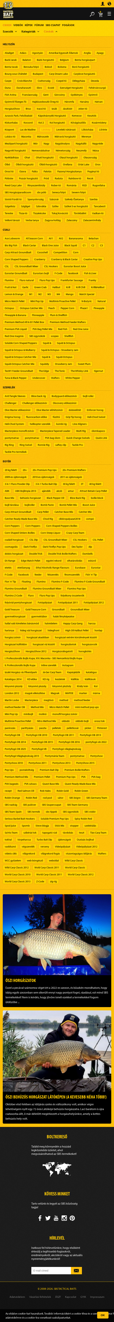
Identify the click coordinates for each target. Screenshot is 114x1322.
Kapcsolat (70, 1297)
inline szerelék (48, 665)
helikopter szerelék (40, 424)
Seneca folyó (59, 192)
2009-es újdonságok (16, 477)
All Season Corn (34, 238)
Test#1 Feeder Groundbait (19, 371)
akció (59, 491)
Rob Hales (45, 790)
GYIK (83, 1297)
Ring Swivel (26, 444)
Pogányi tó (93, 171)
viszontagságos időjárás (79, 853)
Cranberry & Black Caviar (64, 259)
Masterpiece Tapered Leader (55, 431)
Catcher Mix (85, 511)
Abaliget (9, 53)
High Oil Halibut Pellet (77, 630)
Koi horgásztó (57, 122)
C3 (101, 245)
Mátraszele (43, 136)
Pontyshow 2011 (38, 762)
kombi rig (61, 424)
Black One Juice (50, 245)
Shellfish (68, 336)
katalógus (91, 672)
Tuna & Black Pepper (16, 377)
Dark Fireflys (30, 546)
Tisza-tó (23, 213)
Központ (9, 129)
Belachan (94, 238)
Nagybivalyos (62, 143)
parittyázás (27, 728)
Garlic (25, 287)
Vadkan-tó (98, 213)
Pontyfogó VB (39, 749)
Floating (26, 581)
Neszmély (81, 150)
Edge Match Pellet (30, 560)
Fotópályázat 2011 (68, 602)
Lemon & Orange (14, 294)
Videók (18, 25)
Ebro (39, 87)
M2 (40, 294)
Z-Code (40, 881)
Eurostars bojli (41, 273)
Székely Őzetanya (74, 199)
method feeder (82, 700)
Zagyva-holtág (53, 220)
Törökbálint (80, 213)
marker (83, 693)
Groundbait (58, 609)
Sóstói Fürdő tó (13, 199)
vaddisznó (10, 846)
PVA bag (95, 776)
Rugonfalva (99, 185)
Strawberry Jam (63, 364)
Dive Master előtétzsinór (49, 410)
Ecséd (51, 87)
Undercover (38, 377)
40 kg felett (95, 484)
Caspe (8, 80)
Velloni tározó (12, 220)
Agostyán (37, 53)
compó (90, 518)
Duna (8, 87)
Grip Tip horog (73, 417)
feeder (38, 574)
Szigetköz (10, 206)
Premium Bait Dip (49, 769)
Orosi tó (9, 171)
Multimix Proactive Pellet (62, 301)
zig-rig (53, 881)
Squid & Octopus (66, 343)
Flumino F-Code (60, 581)
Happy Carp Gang (72, 623)
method (63, 700)
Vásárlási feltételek (40, 1297)
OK (103, 1315)
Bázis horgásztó (45, 59)
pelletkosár (73, 728)
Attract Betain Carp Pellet (93, 491)
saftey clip (60, 444)
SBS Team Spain (13, 811)
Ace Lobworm (12, 238)
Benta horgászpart (85, 59)
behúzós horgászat (30, 498)
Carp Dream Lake (58, 73)
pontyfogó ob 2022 (96, 742)
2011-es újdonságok (71, 477)
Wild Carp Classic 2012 (17, 867)
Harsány (84, 101)
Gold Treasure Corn (35, 609)
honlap (98, 630)
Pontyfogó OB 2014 (15, 742)
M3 (49, 294)
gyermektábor (39, 616)
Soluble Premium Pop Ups (55, 818)
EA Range (10, 560)
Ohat (27, 157)
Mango (69, 294)
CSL (7, 266)
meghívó (49, 700)
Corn (75, 252)
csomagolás (11, 546)
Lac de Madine (28, 129)
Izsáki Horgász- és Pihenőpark (21, 672)
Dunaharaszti (23, 87)
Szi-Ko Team (11, 832)
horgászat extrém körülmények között (76, 637)
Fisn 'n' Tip (10, 581)
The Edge (44, 371)
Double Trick (35, 553)
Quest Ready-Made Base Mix (80, 783)
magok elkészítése (35, 693)
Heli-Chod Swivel (96, 417)
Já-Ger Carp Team (52, 672)
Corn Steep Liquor (50, 532)
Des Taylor (77, 546)
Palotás (48, 171)
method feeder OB (15, 707)
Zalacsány (72, 220)
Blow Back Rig (77, 498)
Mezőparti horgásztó (16, 143)
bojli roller (88, 396)
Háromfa (69, 101)
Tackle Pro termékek (16, 451)
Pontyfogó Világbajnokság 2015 (22, 756)
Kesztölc (91, 115)
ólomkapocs (98, 431)
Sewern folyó (79, 192)
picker (88, 728)
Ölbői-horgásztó (48, 164)
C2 (92, 245)
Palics (35, 171)
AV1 (51, 238)
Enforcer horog (95, 410)
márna (96, 693)
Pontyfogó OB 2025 (15, 749)
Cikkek (7, 25)
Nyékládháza (12, 157)
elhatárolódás (74, 560)
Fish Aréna (10, 94)
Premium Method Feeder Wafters (68, 322)
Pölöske (9, 178)
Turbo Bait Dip (44, 839)
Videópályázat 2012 (86, 846)
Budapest (38, 73)
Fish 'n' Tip (91, 574)
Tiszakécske (39, 213)
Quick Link (101, 438)
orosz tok (99, 721)
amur (71, 491)
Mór (35, 143)
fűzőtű (56, 417)
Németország (63, 150)
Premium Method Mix (16, 776)
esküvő (92, 560)
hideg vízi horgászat (31, 630)
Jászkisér (67, 108)
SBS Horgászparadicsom (18, 192)
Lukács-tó (10, 136)
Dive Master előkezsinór (18, 410)
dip (90, 546)
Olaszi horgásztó (69, 157)
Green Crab (40, 287)
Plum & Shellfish (58, 315)
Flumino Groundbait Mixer (47, 588)
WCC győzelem (13, 860)
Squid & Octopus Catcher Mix (20, 357)
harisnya (9, 630)
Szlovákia (41, 206)
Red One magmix (14, 336)
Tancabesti (99, 206)
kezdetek (60, 679)
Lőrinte (103, 129)
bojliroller (30, 504)
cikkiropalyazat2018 (69, 518)
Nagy (46, 143)
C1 (84, 245)
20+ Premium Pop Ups (45, 470)
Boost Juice (89, 504)
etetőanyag (23, 567)
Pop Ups (9, 769)
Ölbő (7, 164)
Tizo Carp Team (98, 832)
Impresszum (97, 1297)
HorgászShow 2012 (36, 651)
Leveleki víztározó (66, 129)
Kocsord (28, 122)
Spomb (26, 825)
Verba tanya (32, 220)
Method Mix (37, 707)
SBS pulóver (29, 804)
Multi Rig (81, 431)
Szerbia (94, 199)
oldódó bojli (82, 721)
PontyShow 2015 (85, 762)
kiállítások (90, 679)
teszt (81, 832)
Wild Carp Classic (74, 860)
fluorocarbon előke (36, 417)
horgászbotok (68, 644)
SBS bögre (74, 797)
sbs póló (41, 192)
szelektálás (90, 825)
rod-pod (47, 797)
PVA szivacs (30, 783)
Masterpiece (31, 700)
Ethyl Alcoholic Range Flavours (52, 567)
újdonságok (64, 839)
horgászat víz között (44, 644)
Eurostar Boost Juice (75, 266)
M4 (58, 294)
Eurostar (96, 567)
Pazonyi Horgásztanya (69, 171)
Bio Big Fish (11, 245)
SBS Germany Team (96, 797)
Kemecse (77, 115)
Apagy (100, 53)
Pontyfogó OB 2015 (42, 742)
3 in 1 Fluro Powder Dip (17, 484)
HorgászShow (12, 108)
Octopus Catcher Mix (31, 308)
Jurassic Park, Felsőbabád (18, 115)
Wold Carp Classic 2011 (46, 867)
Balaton (27, 59)
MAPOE (69, 693)
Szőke (55, 206)
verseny (45, 846)
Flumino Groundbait (16, 588)
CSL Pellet (98, 539)
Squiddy (44, 364)
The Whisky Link (79, 371)
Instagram (67, 665)
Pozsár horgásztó (28, 178)
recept (8, 790)
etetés (8, 567)
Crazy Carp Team (75, 532)
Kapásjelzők (73, 672)
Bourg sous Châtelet (16, 73)
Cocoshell (42, 252)
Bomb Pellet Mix (68, 504)
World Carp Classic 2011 (49, 874)
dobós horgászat (14, 553)
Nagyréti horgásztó (15, 150)
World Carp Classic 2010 (17, 874)
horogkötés (85, 651)
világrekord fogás (50, 853)
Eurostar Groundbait (16, 273)
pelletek (56, 728)
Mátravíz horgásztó (65, 136)
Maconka (26, 136)
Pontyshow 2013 (61, 762)
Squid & (47, 343)
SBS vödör (90, 811)
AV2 (61, 238)
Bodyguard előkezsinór (64, 396)
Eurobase (80, 567)
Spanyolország (35, 199)
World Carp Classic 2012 (80, 874)
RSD (84, 185)
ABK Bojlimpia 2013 (25, 491)
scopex (54, 336)
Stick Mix (59, 825)
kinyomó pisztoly (61, 686)
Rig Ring (9, 444)
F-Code (58, 273)
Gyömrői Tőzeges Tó (15, 101)
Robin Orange (12, 797)
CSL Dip (34, 539)
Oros (97, 164)
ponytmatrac (32, 438)
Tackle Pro (77, 444)
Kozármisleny (99, 122)
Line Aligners (80, 424)
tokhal (8, 839)
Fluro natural (27, 280)
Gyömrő (93, 94)
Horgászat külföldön (16, 644)
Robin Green (81, 790)
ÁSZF (58, 1297)
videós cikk (11, 853)
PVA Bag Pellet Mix (42, 329)
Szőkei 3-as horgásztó (76, 206)
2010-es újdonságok (43, 477)
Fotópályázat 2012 (94, 602)
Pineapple (99, 308)
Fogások (68, 25)
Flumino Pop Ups (76, 588)
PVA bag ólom (52, 438)
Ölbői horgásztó (25, 164)
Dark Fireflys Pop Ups (54, 546)
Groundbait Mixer (80, 609)
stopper (74, 825)
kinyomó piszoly (14, 686)
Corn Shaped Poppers (16, 259)
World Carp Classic (75, 867)
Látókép (45, 129)
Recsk (90, 178)
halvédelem (51, 623)
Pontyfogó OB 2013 (90, 735)
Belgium (64, 59)
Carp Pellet (43, 511)
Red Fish (62, 329)
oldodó (66, 721)
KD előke (32, 679)
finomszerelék (72, 574)
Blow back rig (38, 396)
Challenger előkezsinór (34, 403)
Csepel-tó (61, 80)
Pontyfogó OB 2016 (69, 742)
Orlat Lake (83, 164)
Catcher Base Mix (64, 511)
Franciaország (29, 94)
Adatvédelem (17, 1297)
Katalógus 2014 (13, 679)
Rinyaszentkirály (36, 185)
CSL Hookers (51, 266)
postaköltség (27, 769)
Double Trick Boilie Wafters (62, 553)
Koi (96, 686)
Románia (71, 185)
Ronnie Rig (43, 444)
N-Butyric (87, 301)
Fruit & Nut (10, 287)
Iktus (28, 108)
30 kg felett (69, 484)
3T (82, 484)
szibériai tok (29, 832)
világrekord (29, 853)
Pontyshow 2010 (14, 762)
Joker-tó (82, 108)
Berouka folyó (31, 66)
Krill (68, 287)
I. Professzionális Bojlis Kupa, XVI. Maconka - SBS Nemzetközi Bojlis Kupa (43, 658)
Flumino (9, 280)
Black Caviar (29, 245)
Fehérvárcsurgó (97, 87)
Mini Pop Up (36, 301)
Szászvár (54, 199)
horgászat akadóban (38, 637)
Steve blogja (42, 825)
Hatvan (99, 101)
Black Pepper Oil (55, 498)
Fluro (31, 595)
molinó (43, 714)
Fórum (39, 25)
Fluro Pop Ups (47, 280)
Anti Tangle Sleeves (15, 396)
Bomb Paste (47, 504)
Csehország (44, 80)
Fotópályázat (45, 602)
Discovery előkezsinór (65, 403)
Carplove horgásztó (84, 73)
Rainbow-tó (75, 178)
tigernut (98, 371)
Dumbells (87, 553)
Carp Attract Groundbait (18, 252)
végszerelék (28, 846)
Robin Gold (63, 790)
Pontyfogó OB (12, 735)
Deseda (95, 80)
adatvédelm (12, 1317)
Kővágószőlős (78, 122)
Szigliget (25, 206)
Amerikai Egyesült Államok (63, 53)
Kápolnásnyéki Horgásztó (52, 115)
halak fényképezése (63, 616)
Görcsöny (59, 94)
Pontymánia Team (54, 756)
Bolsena (62, 66)
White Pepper (72, 377)
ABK (7, 491)
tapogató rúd (49, 832)
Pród (46, 178)
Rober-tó (56, 185)
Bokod (48, 66)
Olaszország (90, 157)
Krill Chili (80, 287)
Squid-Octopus (64, 357)
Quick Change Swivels (78, 438)
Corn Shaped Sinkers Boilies (20, 532)
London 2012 (12, 693)
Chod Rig (48, 518)
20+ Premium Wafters (74, 470)
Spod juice (10, 825)
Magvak (55, 693)
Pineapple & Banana (15, 315)
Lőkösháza (87, 129)
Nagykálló (81, 143)
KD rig (46, 679)
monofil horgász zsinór (64, 714)
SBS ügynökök (37, 336)
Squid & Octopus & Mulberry (20, 350)
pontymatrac (12, 438)
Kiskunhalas (11, 122)
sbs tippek (51, 811)
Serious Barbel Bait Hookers (20, 818)
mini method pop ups (87, 707)
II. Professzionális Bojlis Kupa (20, 665)
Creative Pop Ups (93, 259)
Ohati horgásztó (45, 157)
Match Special (86, 294)
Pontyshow (96, 756)
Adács (23, 53)
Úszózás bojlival (85, 839)
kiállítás (75, 679)
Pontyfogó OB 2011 (63, 735)
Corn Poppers (12, 525)
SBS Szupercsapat (51, 804)
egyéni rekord (53, 560)
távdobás (68, 832)
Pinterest (102, 728)
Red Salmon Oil (26, 790)
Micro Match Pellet (15, 301)
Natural (102, 301)
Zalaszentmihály (92, 220)
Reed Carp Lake (13, 185)
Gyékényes (77, 94)
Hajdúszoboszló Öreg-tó (45, 101)
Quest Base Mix (51, 783)
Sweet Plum (84, 364)
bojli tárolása (12, 504)
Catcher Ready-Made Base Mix (21, 518)
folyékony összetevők (72, 595)
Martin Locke (12, 700)
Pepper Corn (67, 308)
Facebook (23, 574)
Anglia (87, 53)
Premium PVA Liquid (16, 329)
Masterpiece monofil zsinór (19, 431)
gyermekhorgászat (15, 616)
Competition (60, 252)
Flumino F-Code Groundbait (90, 581)
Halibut (56, 287)
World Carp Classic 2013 (17, 881)
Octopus (9, 308)
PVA (83, 776)
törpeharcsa (24, 839)
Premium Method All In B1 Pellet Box (24, 322)
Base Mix (9, 498)
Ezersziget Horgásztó (71, 87)
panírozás (10, 728)
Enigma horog (12, 417)
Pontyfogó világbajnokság (66, 749)
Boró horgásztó (80, 66)
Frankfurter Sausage (72, 280)
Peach (51, 308)
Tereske (9, 213)
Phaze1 (84, 308)
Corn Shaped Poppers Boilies (61, 525)
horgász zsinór (13, 637)
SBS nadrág (11, 804)
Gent (46, 94)
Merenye (86, 136)
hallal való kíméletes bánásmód (22, 623)
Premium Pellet (42, 776)
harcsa (91, 623)
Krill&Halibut (97, 287)
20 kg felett (11, 470)
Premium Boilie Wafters (77, 769)
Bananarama (76, 238)
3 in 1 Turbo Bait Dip (46, 484)
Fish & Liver (90, 273)
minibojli (28, 714)
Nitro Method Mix (46, 721)
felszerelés (53, 574)
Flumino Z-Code (13, 595)
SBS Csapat (53, 25)
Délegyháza (78, 80)
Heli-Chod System (14, 424)
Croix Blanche (24, 80)
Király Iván (82, 686)
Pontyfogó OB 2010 (36, 735)
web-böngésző (35, 860)
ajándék (46, 491)
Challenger (10, 403)
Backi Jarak (11, 59)
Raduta (59, 178)
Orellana (67, 164)
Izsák (54, 108)
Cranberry (39, 259)
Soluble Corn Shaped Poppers (21, 343)
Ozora (22, 171)
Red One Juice (80, 329)
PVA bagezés (12, 783)
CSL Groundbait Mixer (26, 266)
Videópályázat (62, 846)
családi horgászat (14, 539)
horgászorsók (89, 644)
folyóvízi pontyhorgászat (18, 602)
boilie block (97, 498)
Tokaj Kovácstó (60, 213)
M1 (30, 294)
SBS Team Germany (77, 804)
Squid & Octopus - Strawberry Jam (59, 350)
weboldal (54, 860)
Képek (29, 25)
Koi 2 (41, 122)
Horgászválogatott (62, 651)
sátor (60, 797)
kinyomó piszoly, (37, 686)
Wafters (55, 377)
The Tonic (60, 371)
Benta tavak (11, 66)
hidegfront (53, 630)
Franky (92, 280)
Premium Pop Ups (66, 776)
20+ (25, 470)
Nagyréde (97, 143)
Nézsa (96, 150)
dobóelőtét (75, 410)
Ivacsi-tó (41, 108)
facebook (73, 273)
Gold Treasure (12, 609)
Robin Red (31, 797)
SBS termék (33, 811)
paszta (42, 728)
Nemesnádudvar (41, 150)
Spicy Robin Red (83, 818)
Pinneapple (38, 315)
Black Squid (71, 245)
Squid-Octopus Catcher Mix (19, 364)
